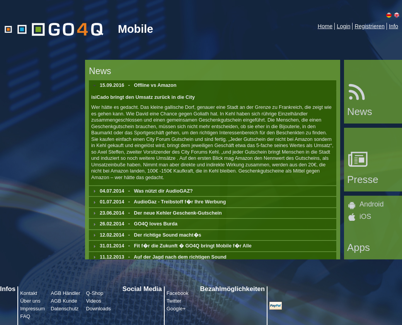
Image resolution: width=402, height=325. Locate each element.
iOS (365, 216)
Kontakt (28, 293)
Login (343, 26)
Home (325, 26)
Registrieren (369, 26)
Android (371, 204)
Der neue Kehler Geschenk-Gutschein (178, 213)
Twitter (174, 301)
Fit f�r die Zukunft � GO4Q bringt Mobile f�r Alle (193, 246)
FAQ (25, 316)
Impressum (32, 308)
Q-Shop (95, 293)
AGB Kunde (64, 301)
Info (393, 26)
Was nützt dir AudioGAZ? (163, 191)
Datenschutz (64, 308)
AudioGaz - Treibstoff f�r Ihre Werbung (180, 202)
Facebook (178, 293)
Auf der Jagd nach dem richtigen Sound (180, 257)
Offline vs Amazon (155, 85)
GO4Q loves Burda (156, 224)
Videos (93, 301)
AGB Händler (65, 293)
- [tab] (133, 85)
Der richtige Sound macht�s (167, 235)
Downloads (98, 308)
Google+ (176, 308)
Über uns (30, 301)
